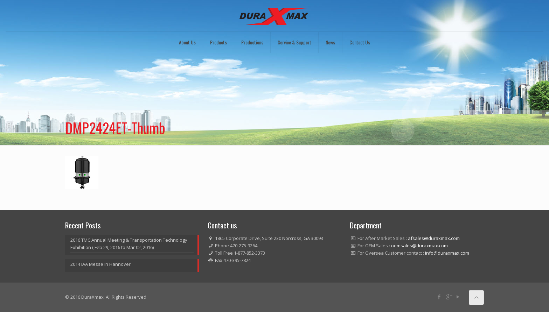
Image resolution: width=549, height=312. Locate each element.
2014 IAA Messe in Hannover (100, 264)
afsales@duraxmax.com (434, 238)
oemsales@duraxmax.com (419, 245)
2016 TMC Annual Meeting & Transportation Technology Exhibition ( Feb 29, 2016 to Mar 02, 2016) (128, 243)
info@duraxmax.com (447, 253)
